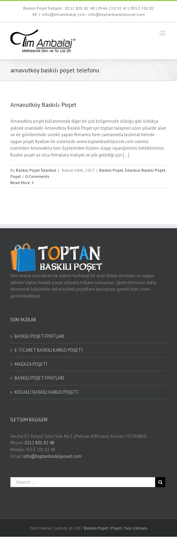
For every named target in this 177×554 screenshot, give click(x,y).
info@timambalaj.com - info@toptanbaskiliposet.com (93, 14)
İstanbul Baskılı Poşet (145, 170)
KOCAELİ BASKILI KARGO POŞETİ (46, 392)
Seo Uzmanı (135, 528)
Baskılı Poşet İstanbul (36, 170)
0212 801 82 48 (80, 8)
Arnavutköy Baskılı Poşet (43, 105)
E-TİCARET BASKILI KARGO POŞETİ (49, 350)
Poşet (15, 176)
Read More (20, 182)
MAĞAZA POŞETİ (31, 364)
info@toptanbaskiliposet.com (52, 456)
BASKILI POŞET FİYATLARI (39, 336)
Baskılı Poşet (111, 170)
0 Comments (37, 176)
